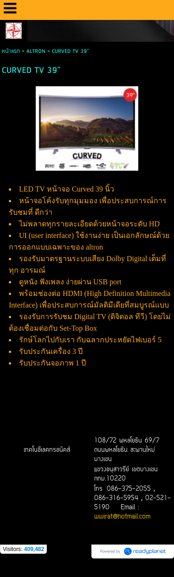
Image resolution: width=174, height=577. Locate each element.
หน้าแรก (11, 51)
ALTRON (35, 51)
